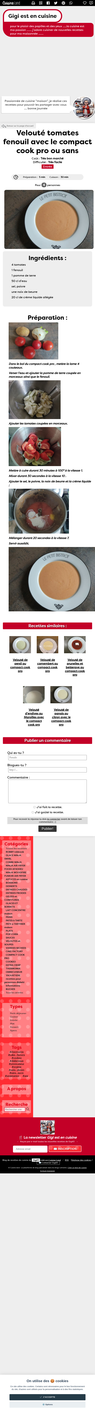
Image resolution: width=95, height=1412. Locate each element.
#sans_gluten (16, 1069)
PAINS (9, 917)
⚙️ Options (47, 1404)
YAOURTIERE (13, 975)
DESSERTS (11, 886)
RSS (67, 1160)
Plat (12, 1023)
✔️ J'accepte (47, 1397)
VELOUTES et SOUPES (12, 943)
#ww (25, 1075)
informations (13, 985)
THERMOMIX (13, 968)
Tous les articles (14, 992)
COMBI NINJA (14, 862)
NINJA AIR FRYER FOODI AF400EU (14, 867)
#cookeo (17, 1057)
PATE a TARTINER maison (14, 925)
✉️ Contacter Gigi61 (48, 1162)
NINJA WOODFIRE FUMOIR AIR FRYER (15, 874)
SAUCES (10, 937)
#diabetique (17, 1060)
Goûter (14, 1016)
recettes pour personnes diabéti (14, 980)
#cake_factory (16, 1054)
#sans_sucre (17, 1072)
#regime (16, 1066)
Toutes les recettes (16, 848)
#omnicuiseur (16, 1063)
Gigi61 (36, 1160)
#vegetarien (12, 1075)
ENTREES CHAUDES (16, 889)
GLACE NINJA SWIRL (12, 857)
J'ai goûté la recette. (48, 812)
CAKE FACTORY (14, 951)
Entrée (14, 1020)
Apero (13, 1030)
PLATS (9, 930)
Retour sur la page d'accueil (20, 126)
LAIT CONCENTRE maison (14, 912)
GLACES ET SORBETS (11, 905)
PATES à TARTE (14, 920)
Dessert (14, 1027)
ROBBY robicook (15, 851)
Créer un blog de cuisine (77, 1168)
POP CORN (12, 934)
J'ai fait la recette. (48, 807)
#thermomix (17, 1051)
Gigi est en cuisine (32, 16)
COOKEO (11, 961)
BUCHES (10, 989)
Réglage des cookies (81, 1160)
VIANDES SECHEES (16, 947)
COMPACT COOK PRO (14, 956)
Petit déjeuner (18, 1013)
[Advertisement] (27, 66)
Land (55, 1160)
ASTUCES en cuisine (17, 879)
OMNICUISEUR (14, 972)
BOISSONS (11, 882)
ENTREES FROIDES (16, 893)
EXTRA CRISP (13, 965)
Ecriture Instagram (47, 1171)
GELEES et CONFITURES (11, 898)
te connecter (53, 819)
